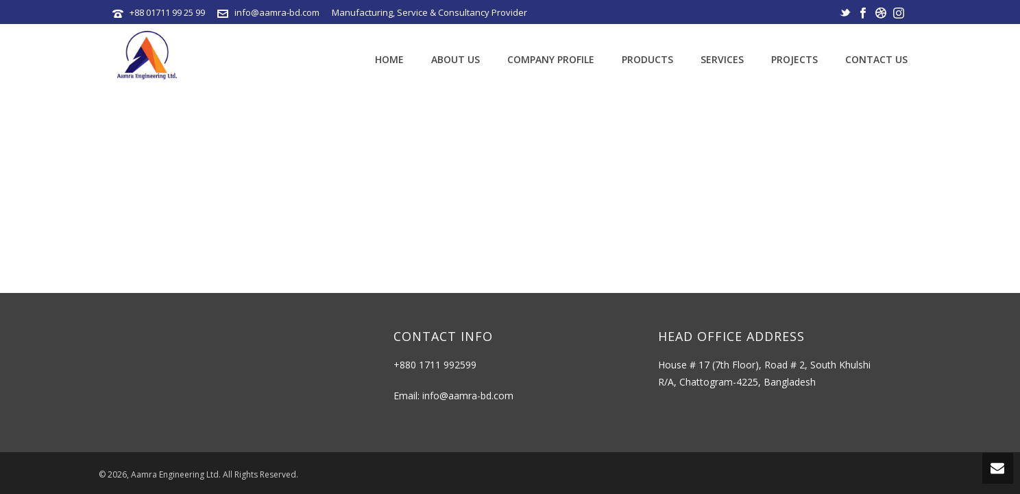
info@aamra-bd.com (276, 12)
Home (389, 59)
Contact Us (876, 59)
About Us (455, 59)
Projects (794, 59)
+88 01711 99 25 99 (167, 12)
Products (647, 59)
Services (722, 59)
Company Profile (550, 59)
